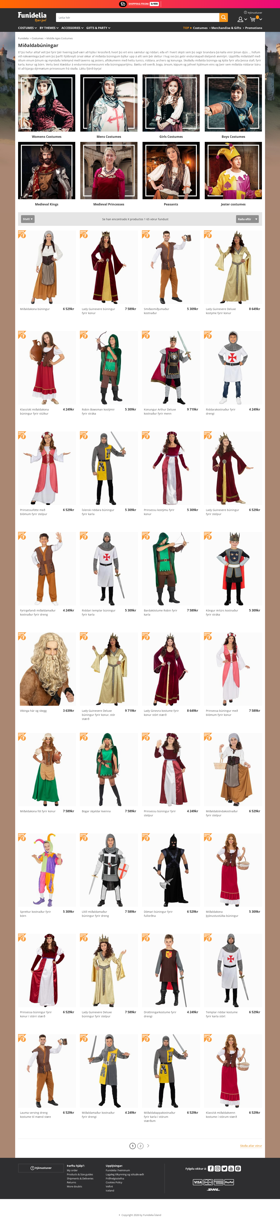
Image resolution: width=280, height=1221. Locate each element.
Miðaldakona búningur (35, 309)
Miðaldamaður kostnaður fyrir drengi (98, 1115)
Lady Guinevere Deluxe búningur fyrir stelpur (97, 1014)
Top (186, 28)
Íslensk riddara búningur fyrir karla (98, 512)
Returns (71, 1182)
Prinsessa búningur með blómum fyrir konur (222, 713)
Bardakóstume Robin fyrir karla (160, 612)
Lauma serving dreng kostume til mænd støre (35, 1115)
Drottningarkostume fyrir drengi (160, 1014)
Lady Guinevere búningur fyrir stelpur (222, 512)
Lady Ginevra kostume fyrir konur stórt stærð (161, 713)
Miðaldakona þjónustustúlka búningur (222, 914)
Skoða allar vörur (251, 1146)
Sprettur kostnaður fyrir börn (35, 914)
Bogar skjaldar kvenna (96, 811)
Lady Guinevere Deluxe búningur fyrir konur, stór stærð (98, 715)
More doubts (74, 1186)
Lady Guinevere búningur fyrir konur (98, 311)
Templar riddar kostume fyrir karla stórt (222, 1014)
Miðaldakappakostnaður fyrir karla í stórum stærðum (159, 1117)
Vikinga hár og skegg (33, 711)
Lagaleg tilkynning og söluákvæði (125, 1174)
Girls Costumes (171, 137)
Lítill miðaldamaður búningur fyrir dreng (95, 914)
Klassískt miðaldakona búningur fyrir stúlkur (34, 411)
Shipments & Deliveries (80, 1178)
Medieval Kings (46, 204)
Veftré (109, 1186)
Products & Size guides (80, 1174)
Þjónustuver (41, 1168)
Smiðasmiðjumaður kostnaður (156, 311)
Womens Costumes (46, 137)
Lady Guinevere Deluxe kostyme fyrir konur (221, 311)
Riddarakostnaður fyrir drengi (220, 411)
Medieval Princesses (108, 204)
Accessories (70, 28)
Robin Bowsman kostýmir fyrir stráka (98, 411)
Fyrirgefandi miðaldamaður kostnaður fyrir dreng (38, 612)
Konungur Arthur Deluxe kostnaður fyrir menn (160, 411)
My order (72, 1170)
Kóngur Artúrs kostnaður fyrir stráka (222, 612)
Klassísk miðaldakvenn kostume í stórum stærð (221, 1115)
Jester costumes (233, 204)
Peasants (171, 204)
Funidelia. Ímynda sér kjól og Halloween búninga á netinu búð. (32, 17)
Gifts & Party (96, 28)
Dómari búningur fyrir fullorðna (158, 914)
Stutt (26, 219)
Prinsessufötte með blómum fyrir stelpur (33, 512)
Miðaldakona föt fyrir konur (38, 811)
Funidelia (23, 38)
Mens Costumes (109, 137)
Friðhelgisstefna (115, 1178)
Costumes (26, 28)
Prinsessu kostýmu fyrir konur (159, 512)
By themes (47, 28)
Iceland (110, 1190)
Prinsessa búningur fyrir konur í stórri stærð (36, 1014)
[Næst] (148, 1146)
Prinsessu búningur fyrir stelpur (160, 813)
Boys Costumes (233, 137)
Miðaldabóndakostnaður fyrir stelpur (222, 813)
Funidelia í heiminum (118, 1170)
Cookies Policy (114, 1182)
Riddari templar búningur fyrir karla (99, 612)
